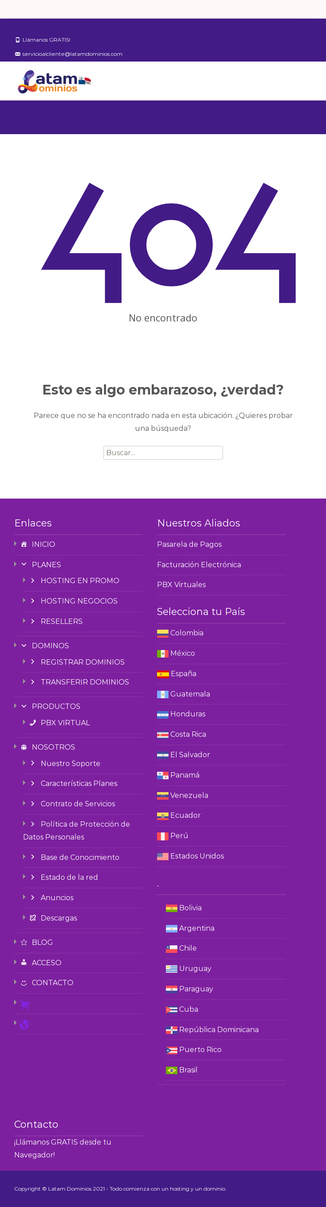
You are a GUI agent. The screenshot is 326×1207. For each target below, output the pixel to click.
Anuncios (50, 898)
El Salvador (190, 755)
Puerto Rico (200, 1049)
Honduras (187, 714)
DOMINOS (44, 646)
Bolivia (190, 908)
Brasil (188, 1070)
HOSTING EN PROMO (73, 580)
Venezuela (189, 795)
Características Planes (72, 783)
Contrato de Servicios (71, 804)
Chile (188, 948)
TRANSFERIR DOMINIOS (78, 682)
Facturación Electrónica (199, 565)
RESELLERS (55, 621)
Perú (179, 836)
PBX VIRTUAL (59, 723)
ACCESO (40, 963)
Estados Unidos (197, 856)
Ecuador (185, 815)
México (182, 653)
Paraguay (196, 989)
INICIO (37, 544)
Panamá (184, 775)
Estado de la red (63, 877)
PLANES (40, 565)
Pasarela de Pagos (189, 544)
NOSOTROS (47, 747)
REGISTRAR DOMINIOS (76, 662)
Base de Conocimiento (73, 857)
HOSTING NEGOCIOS (73, 601)
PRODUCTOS (50, 706)
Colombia (186, 633)
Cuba (188, 1009)
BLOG (36, 942)
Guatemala (190, 694)
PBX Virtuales (181, 584)
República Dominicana (219, 1029)
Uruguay (195, 968)
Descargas (52, 918)
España (183, 673)
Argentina (197, 928)
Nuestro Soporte (64, 763)
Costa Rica (188, 734)
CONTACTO (46, 983)
